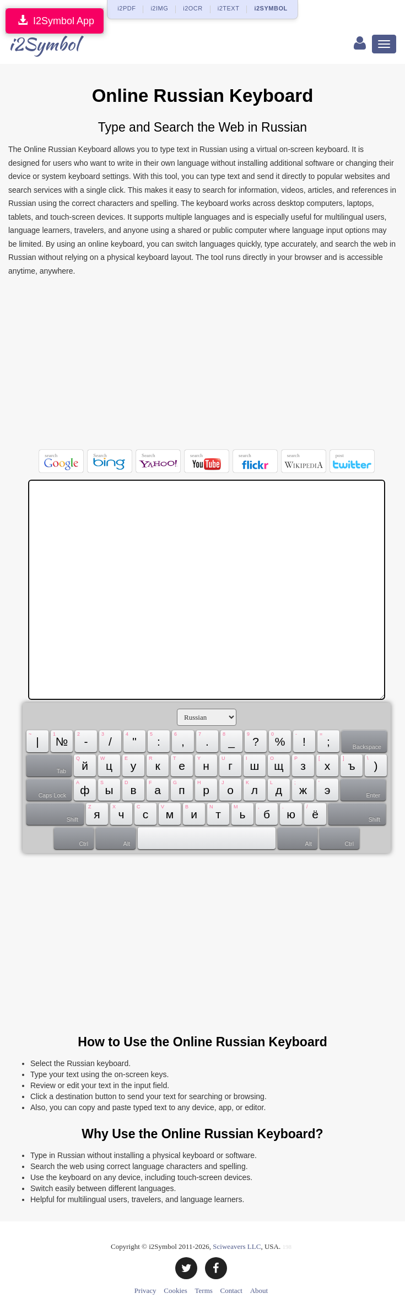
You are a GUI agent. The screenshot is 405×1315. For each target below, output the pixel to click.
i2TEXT (229, 8)
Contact (231, 1290)
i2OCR (193, 8)
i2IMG (159, 8)
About (259, 1290)
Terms (204, 1290)
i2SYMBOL (270, 8)
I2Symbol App (54, 20)
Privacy (145, 1290)
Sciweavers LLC (237, 1246)
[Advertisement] (202, 366)
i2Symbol (44, 44)
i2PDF (126, 8)
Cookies (175, 1290)
